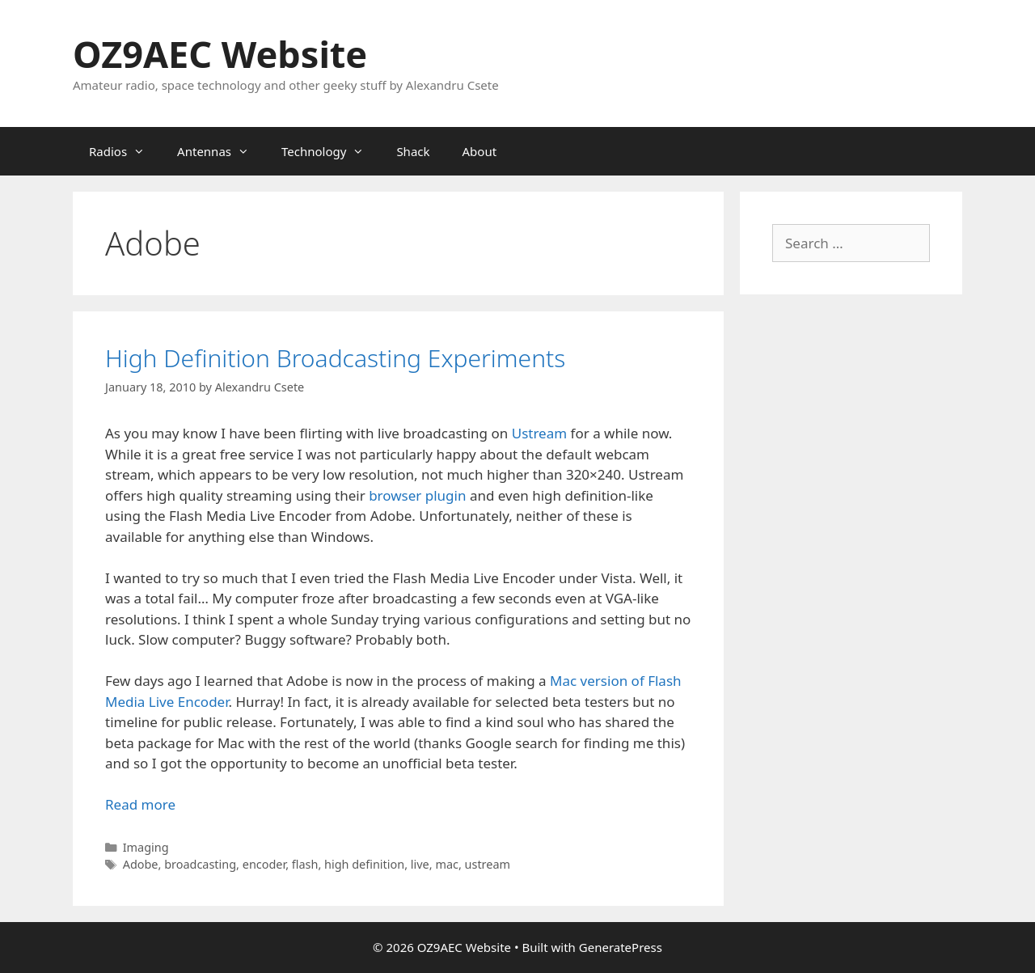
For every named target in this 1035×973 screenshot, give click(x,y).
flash (305, 864)
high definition (364, 864)
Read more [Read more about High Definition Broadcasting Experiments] (140, 804)
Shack (412, 151)
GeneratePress (620, 947)
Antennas (221, 151)
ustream (487, 864)
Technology (330, 151)
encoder (264, 864)
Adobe (140, 864)
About (480, 151)
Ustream (539, 433)
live (420, 864)
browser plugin (417, 495)
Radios (125, 151)
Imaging (146, 847)
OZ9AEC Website (220, 53)
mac (446, 864)
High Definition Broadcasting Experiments (335, 357)
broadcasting (200, 864)
